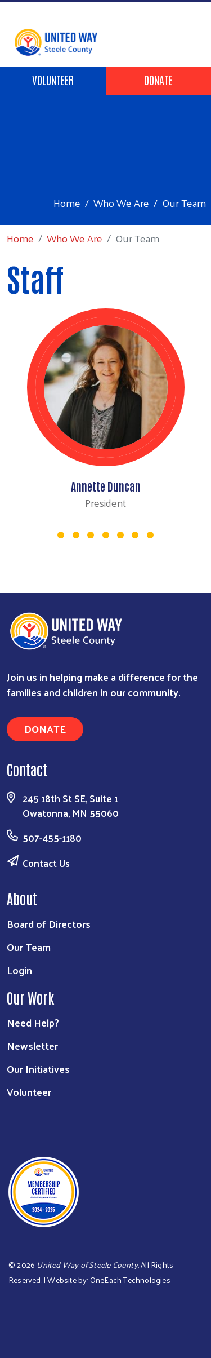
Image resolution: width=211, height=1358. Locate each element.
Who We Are (121, 202)
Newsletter (32, 1045)
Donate (158, 79)
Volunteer (53, 79)
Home (66, 202)
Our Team (29, 947)
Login (19, 970)
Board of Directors (49, 923)
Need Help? (33, 1022)
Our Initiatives (38, 1068)
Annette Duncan (106, 486)
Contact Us (46, 863)
